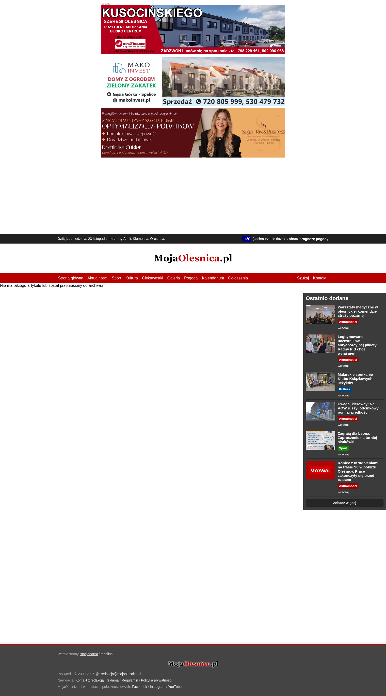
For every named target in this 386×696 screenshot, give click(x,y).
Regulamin (130, 680)
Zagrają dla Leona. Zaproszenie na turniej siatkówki (357, 437)
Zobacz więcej (344, 503)
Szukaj (303, 278)
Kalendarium (213, 278)
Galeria (173, 278)
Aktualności (97, 278)
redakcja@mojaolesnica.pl (121, 674)
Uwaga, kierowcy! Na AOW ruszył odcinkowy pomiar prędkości (358, 408)
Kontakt (319, 278)
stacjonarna (89, 654)
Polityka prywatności (156, 680)
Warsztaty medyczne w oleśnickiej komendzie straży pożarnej (358, 311)
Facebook (139, 687)
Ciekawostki (152, 278)
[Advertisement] (193, 194)
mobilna (107, 654)
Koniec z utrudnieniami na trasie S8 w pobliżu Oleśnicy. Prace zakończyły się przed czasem (358, 471)
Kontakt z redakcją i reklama (97, 680)
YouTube (175, 687)
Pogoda (191, 278)
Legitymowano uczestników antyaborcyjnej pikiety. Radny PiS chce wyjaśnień (357, 344)
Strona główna (70, 278)
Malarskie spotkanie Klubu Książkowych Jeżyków (355, 378)
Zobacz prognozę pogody (307, 239)
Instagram (157, 687)
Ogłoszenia (238, 278)
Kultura (131, 278)
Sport (116, 278)
